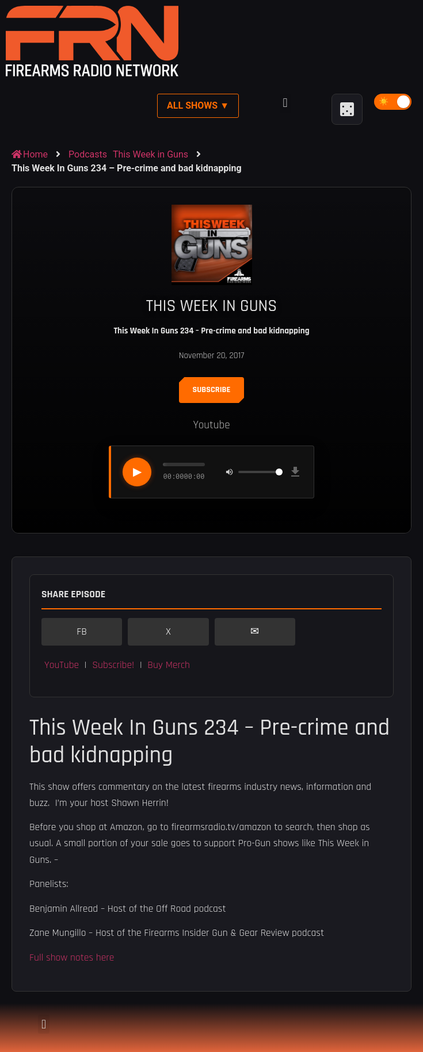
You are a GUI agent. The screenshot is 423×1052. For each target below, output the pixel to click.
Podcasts (87, 154)
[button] (285, 103)
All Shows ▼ (198, 105)
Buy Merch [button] (168, 665)
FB (82, 631)
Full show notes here (71, 957)
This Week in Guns (150, 154)
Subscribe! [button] (113, 665)
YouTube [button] (61, 665)
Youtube (211, 425)
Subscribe (212, 390)
